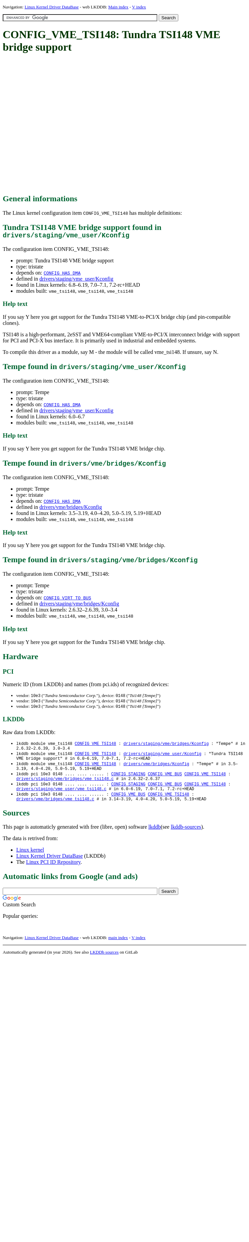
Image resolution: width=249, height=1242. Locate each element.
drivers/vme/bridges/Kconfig (70, 509)
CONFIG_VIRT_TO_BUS (67, 599)
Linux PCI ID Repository (53, 873)
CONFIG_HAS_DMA (62, 274)
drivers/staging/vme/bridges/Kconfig (79, 605)
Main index (118, 6)
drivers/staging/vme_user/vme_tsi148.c (61, 798)
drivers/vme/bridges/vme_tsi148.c (55, 809)
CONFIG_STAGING (128, 781)
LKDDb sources (104, 962)
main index (118, 948)
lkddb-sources (186, 837)
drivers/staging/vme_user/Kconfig (76, 280)
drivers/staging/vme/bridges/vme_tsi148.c (65, 787)
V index (139, 6)
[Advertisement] (63, 124)
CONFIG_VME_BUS (165, 781)
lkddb (155, 837)
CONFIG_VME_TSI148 (95, 746)
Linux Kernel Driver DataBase (52, 6)
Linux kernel (30, 860)
